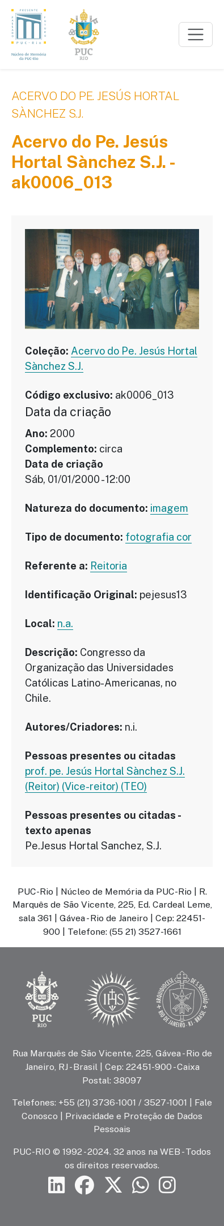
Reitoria (108, 566)
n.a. (65, 623)
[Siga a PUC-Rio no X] (113, 1185)
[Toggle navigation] (196, 34)
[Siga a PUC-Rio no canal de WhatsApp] (140, 1185)
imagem (169, 508)
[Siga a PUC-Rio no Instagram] (167, 1185)
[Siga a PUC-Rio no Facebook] (84, 1185)
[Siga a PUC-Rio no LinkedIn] (56, 1185)
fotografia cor (158, 537)
